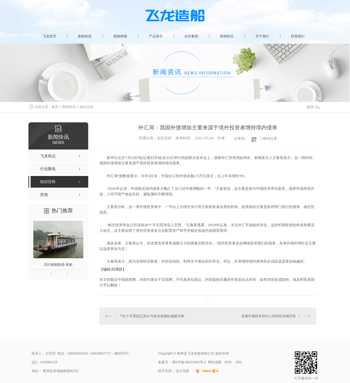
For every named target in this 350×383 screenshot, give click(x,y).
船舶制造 (85, 36)
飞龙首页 (49, 36)
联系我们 (298, 36)
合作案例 (191, 36)
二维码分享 (268, 138)
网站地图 (215, 362)
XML (238, 362)
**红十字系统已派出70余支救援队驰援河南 (152, 316)
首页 (55, 107)
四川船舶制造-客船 (58, 264)
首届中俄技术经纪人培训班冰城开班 (268, 316)
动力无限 (182, 371)
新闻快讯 (227, 36)
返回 (313, 107)
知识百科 (86, 107)
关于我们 (262, 36)
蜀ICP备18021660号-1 (189, 362)
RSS (229, 362)
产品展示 (156, 36)
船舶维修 (120, 36)
